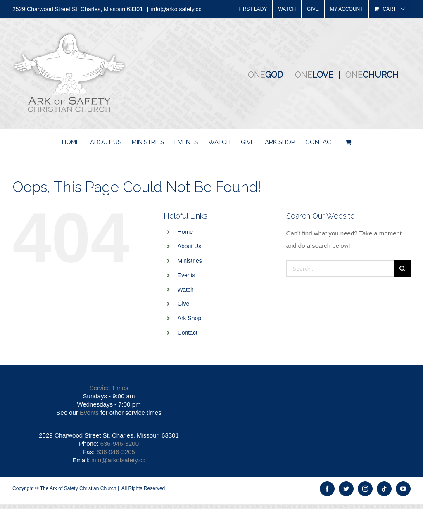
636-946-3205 (115, 451)
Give (184, 303)
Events (186, 275)
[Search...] (340, 268)
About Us (190, 246)
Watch (186, 289)
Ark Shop (190, 318)
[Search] (402, 268)
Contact (187, 332)
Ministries (190, 260)
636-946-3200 (119, 443)
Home (185, 231)
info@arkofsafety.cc (176, 9)
